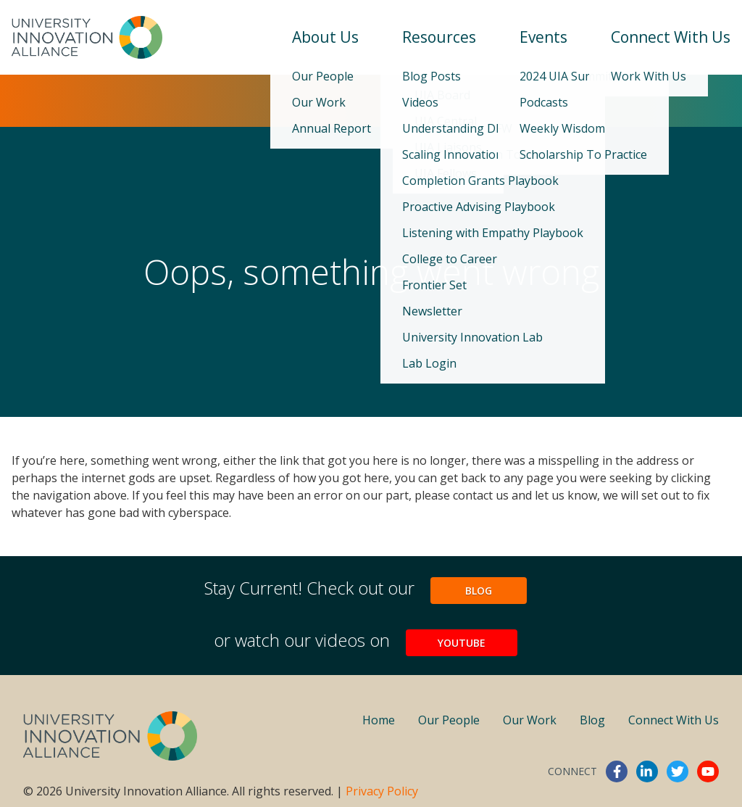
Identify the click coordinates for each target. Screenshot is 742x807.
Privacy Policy (382, 791)
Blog (478, 590)
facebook (617, 771)
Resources (439, 37)
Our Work (529, 720)
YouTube (461, 643)
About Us (325, 37)
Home (378, 720)
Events (543, 37)
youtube (708, 771)
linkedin (647, 771)
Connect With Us (670, 37)
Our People (449, 720)
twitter (677, 771)
